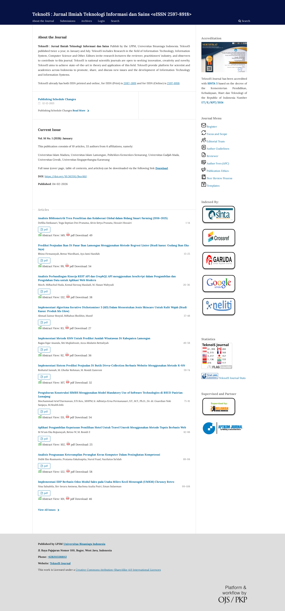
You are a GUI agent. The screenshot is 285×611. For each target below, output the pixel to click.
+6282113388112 (57, 557)
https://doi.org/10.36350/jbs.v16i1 (66, 176)
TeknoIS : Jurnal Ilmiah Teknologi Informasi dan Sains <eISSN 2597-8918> (112, 14)
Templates (210, 185)
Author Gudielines (215, 148)
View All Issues (46, 509)
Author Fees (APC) (215, 163)
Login (101, 21)
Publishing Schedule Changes (57, 99)
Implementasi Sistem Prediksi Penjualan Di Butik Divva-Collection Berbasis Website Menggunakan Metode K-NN (111, 365)
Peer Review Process (216, 178)
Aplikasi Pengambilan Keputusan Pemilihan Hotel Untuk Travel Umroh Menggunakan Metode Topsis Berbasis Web (112, 427)
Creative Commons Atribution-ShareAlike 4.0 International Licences (118, 569)
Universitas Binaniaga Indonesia (84, 544)
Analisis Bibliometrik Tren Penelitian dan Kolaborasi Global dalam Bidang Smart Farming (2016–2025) (103, 218)
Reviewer (209, 156)
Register (209, 126)
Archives (86, 21)
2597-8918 (173, 83)
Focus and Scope (214, 134)
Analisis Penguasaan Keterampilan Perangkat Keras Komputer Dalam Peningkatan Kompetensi (99, 454)
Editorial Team (213, 141)
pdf (45, 229)
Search (115, 21)
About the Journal (43, 21)
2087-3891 (130, 83)
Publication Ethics (215, 171)
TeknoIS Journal (60, 563)
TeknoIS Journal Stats (232, 378)
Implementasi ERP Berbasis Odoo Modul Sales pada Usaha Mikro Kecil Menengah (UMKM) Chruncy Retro (106, 481)
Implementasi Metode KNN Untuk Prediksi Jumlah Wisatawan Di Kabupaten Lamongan (94, 338)
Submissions (67, 21)
